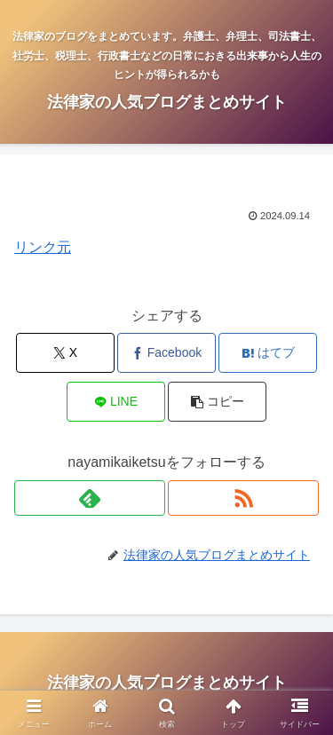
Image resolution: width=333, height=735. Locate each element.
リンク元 (42, 247)
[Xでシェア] (65, 353)
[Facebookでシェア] (166, 353)
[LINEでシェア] (116, 402)
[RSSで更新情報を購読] (243, 498)
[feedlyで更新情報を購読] (89, 498)
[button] (217, 402)
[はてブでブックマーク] (267, 353)
